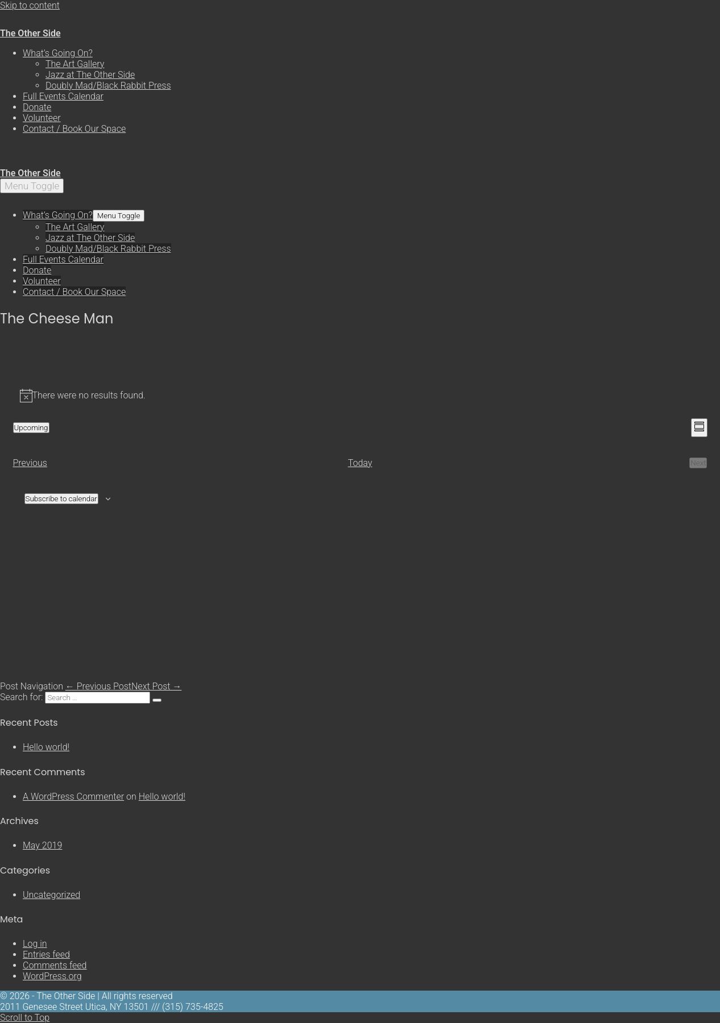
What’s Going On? (58, 53)
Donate (37, 107)
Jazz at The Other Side (90, 74)
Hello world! (46, 747)
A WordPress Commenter (73, 796)
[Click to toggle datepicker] (31, 427)
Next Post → (156, 686)
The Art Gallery (74, 64)
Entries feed (46, 954)
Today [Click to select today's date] (360, 463)
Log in (35, 943)
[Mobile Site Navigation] (32, 185)
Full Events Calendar (63, 96)
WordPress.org (52, 976)
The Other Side (30, 33)
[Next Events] (698, 463)
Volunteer (42, 118)
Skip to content (30, 5)
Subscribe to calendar (61, 498)
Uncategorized (51, 894)
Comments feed (55, 965)
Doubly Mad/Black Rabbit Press (108, 85)
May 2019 (42, 845)
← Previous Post (98, 686)
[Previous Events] (30, 463)
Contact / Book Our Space (74, 128)
